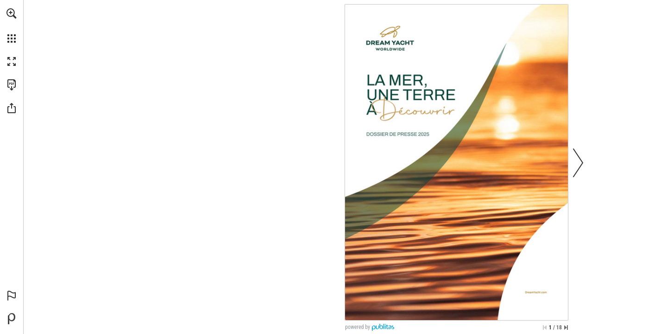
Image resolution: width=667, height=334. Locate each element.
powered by (357, 327)
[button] (11, 13)
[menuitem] (11, 25)
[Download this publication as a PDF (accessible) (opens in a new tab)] (11, 84)
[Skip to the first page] (545, 327)
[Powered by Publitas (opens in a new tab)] (11, 318)
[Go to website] (536, 292)
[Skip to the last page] (566, 327)
